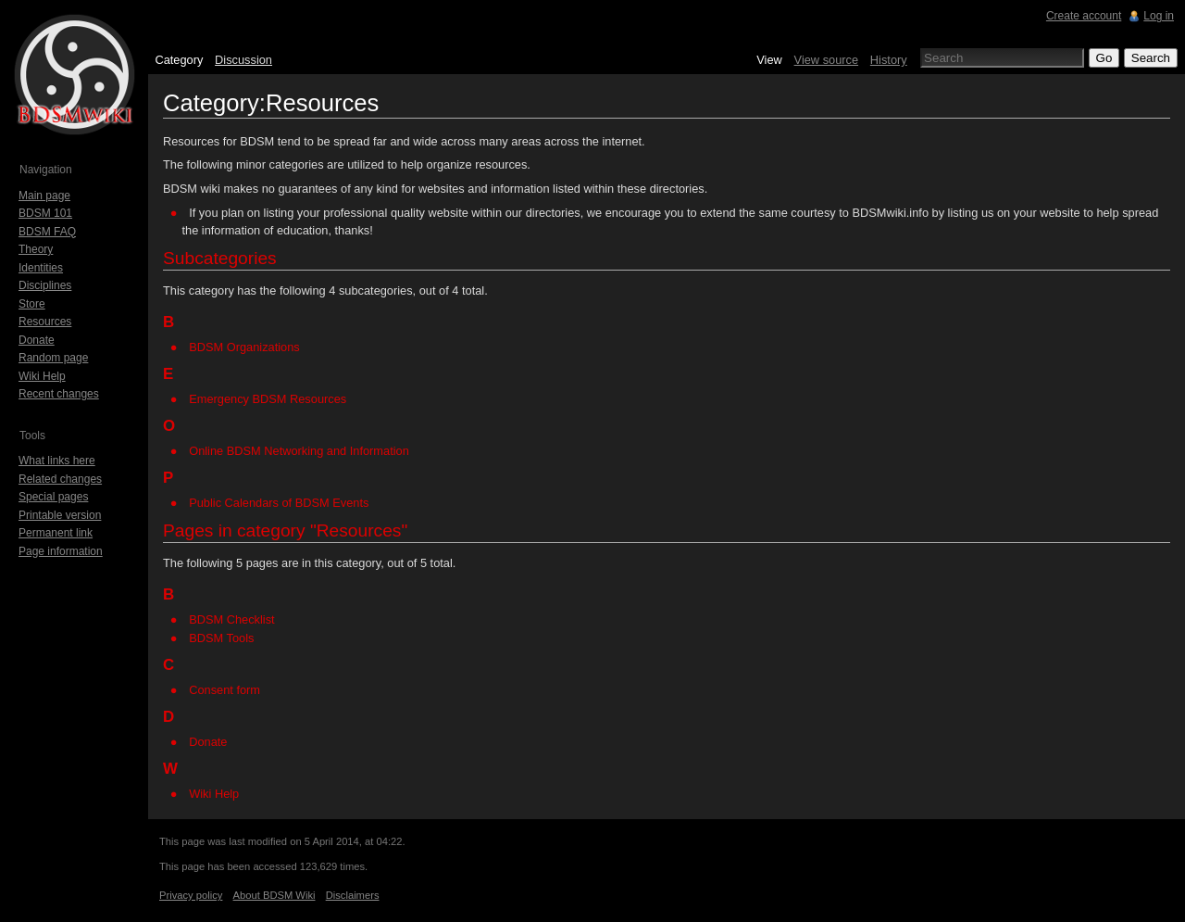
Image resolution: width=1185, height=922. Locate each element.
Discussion (243, 60)
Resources (45, 321)
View (769, 60)
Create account (1083, 15)
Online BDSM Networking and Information (299, 451)
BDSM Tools (221, 638)
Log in (1158, 15)
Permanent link (56, 532)
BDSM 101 (45, 213)
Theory (36, 249)
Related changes (60, 479)
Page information (61, 551)
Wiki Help (214, 794)
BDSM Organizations (244, 347)
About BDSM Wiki (274, 895)
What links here (57, 460)
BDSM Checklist (231, 619)
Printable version (60, 515)
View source (826, 60)
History (888, 60)
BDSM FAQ (47, 231)
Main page (44, 195)
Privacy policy (190, 895)
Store (32, 303)
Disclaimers (353, 895)
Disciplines (45, 285)
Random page (53, 357)
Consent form (224, 690)
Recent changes (59, 393)
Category (179, 60)
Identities (41, 267)
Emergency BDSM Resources (267, 399)
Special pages (53, 496)
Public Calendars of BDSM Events (278, 503)
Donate (208, 742)
